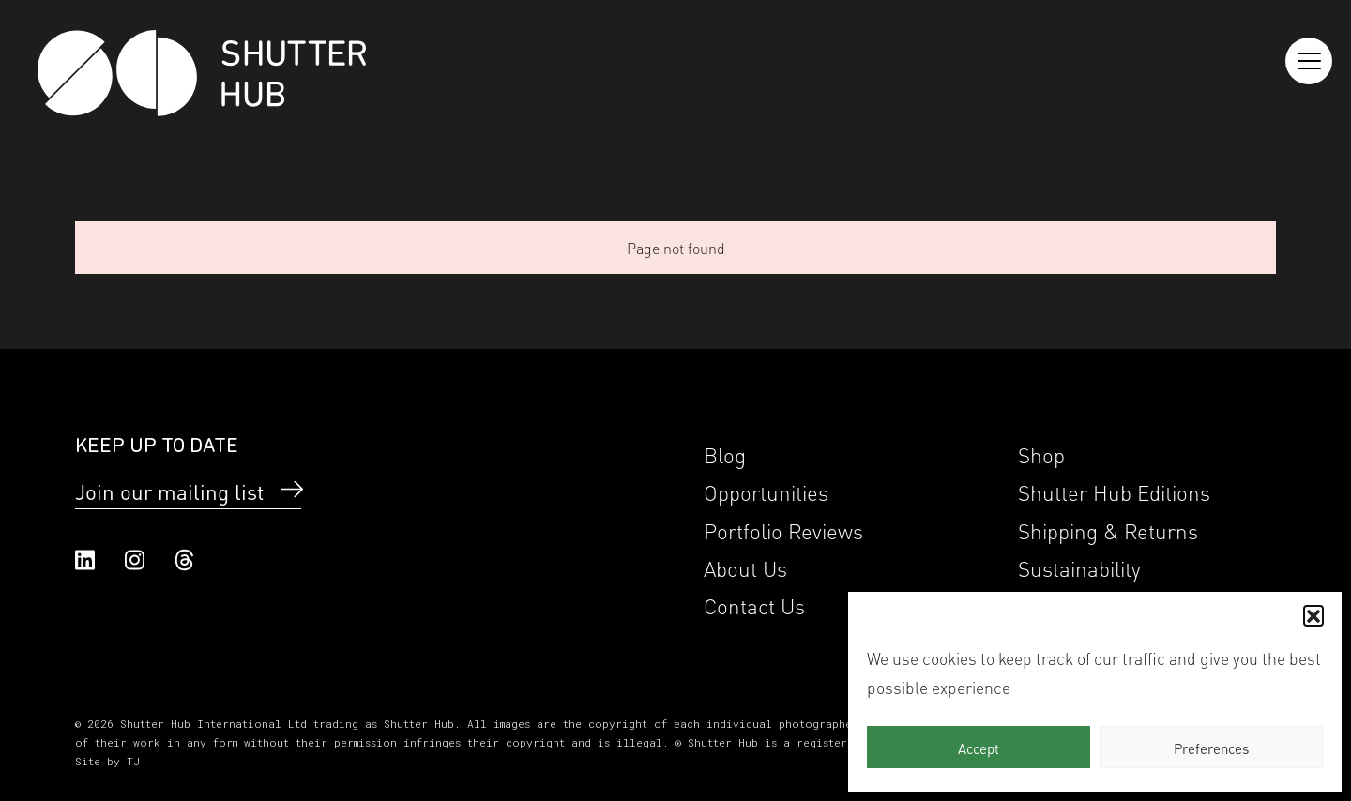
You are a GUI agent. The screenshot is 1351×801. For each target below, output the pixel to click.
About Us (745, 567)
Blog (725, 453)
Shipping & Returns (1108, 529)
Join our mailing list (169, 490)
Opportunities (766, 491)
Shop (1041, 453)
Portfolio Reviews (783, 529)
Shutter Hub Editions (1114, 491)
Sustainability (1079, 567)
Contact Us (754, 604)
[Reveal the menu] (1308, 61)
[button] (1313, 615)
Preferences (1211, 747)
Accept (978, 747)
